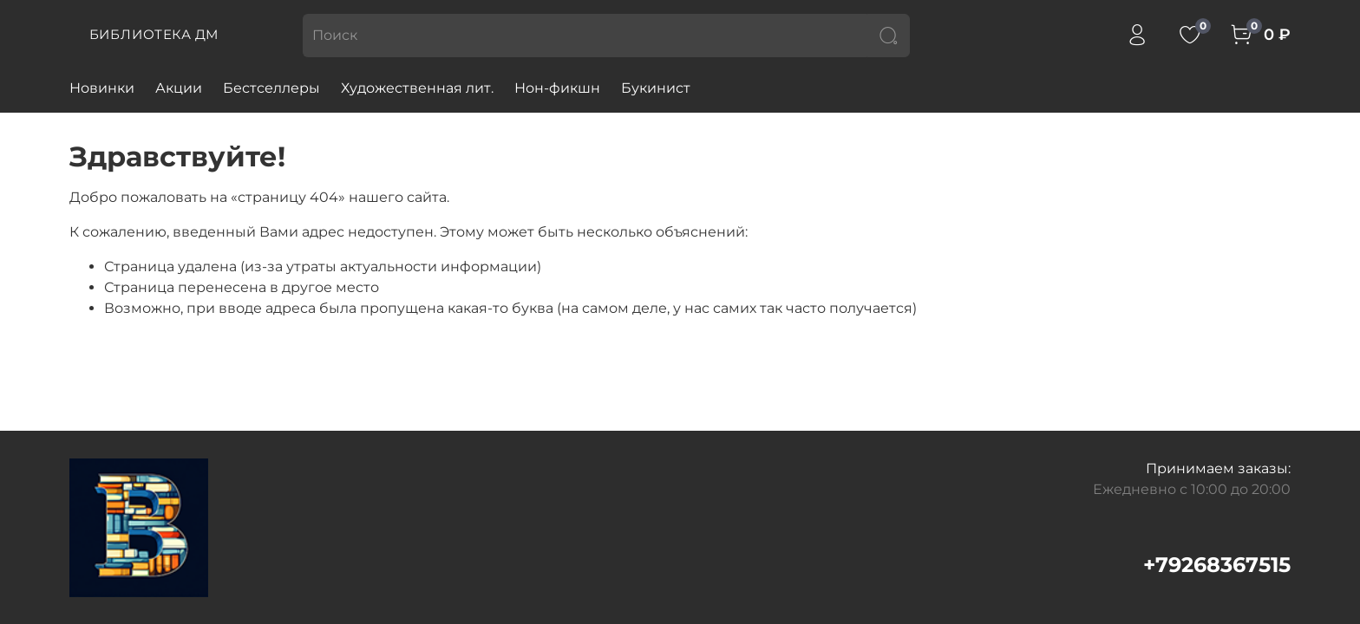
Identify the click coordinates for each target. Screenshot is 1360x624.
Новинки (101, 88)
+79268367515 (1217, 564)
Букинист (655, 88)
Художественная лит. (417, 88)
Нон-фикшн (557, 88)
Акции (178, 88)
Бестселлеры (271, 88)
